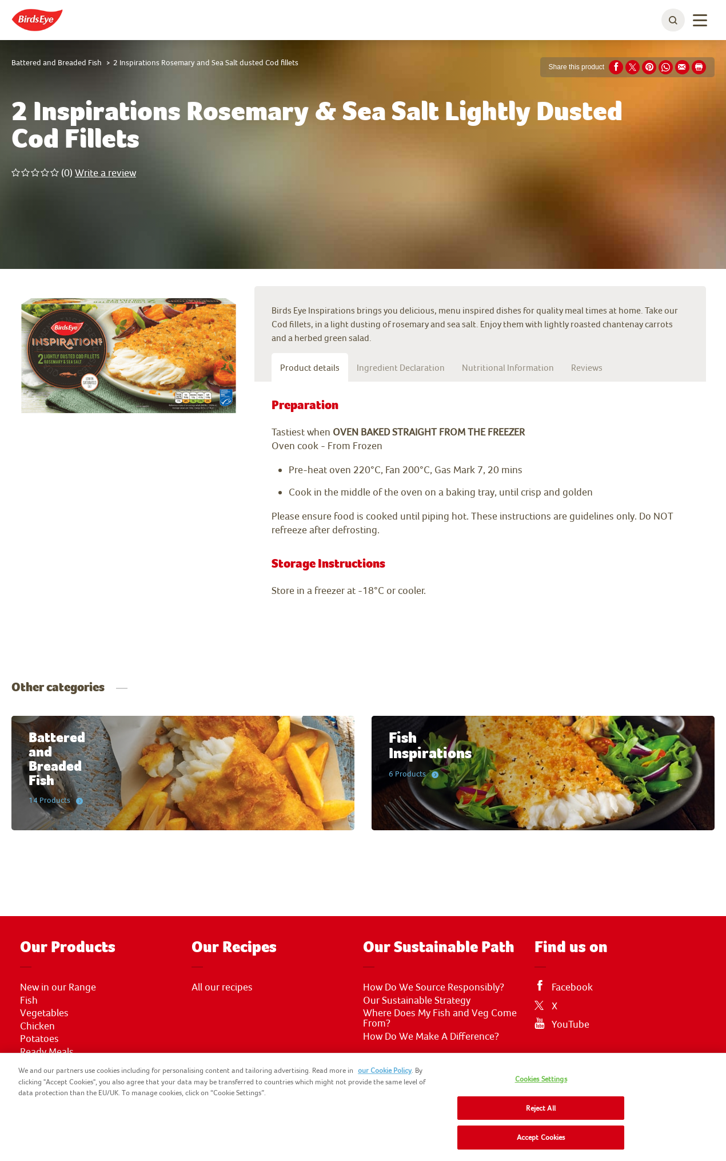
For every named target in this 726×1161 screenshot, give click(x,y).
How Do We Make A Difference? (431, 1036)
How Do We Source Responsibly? (433, 987)
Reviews (587, 367)
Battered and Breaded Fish (56, 62)
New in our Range (58, 987)
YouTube (570, 1024)
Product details (310, 367)
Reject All (540, 1108)
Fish (29, 1000)
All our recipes (222, 987)
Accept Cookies (541, 1137)
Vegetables (44, 1013)
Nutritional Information (508, 367)
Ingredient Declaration (401, 367)
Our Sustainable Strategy (416, 1000)
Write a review (105, 173)
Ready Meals (47, 1052)
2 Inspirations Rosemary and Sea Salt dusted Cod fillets (205, 62)
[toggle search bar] (673, 20)
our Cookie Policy (385, 1070)
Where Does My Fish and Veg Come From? (440, 1018)
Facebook (572, 987)
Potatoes (39, 1038)
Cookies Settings (541, 1079)
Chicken (37, 1026)
